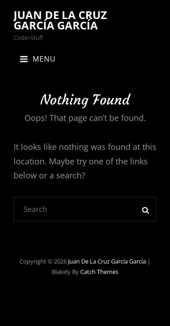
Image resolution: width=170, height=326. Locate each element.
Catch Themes (99, 272)
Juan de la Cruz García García (60, 20)
